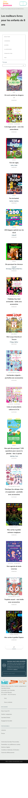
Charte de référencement (7, 752)
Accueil (2, 8)
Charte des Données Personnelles (10, 741)
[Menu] (23, 3)
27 (14, 647)
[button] (8, 37)
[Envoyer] (24, 673)
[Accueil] (7, 3)
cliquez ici (15, 669)
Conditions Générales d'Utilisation (10, 750)
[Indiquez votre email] (12, 673)
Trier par (4, 62)
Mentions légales (5, 747)
